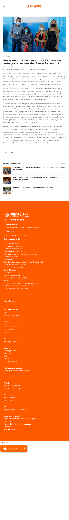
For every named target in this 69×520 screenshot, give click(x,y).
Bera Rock (7, 353)
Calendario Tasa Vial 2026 (13, 251)
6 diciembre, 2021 (8, 67)
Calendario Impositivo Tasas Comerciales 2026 (20, 254)
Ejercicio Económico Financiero (15, 265)
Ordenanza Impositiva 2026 (14, 246)
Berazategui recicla (10, 341)
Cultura (7, 348)
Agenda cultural (9, 397)
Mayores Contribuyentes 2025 (14, 275)
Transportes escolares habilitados (16, 288)
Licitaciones (8, 273)
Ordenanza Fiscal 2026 (12, 243)
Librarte (6, 359)
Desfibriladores (9, 329)
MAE (5, 356)
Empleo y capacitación (12, 386)
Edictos (6, 280)
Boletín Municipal (10, 270)
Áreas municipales (10, 224)
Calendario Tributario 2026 (13, 249)
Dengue (6, 332)
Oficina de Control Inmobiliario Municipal (19, 419)
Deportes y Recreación (12, 416)
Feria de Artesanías (10, 361)
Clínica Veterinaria (10, 327)
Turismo (7, 427)
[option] (34, 180)
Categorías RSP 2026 (11, 257)
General (7, 57)
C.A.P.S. (6, 324)
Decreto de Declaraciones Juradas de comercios (21, 283)
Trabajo (7, 383)
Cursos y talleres (10, 351)
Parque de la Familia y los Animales (17, 424)
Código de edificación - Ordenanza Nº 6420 (19, 286)
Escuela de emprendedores (13, 388)
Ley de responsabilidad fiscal (14, 267)
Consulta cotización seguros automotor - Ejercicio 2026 (23, 262)
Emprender (8, 400)
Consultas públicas (10, 259)
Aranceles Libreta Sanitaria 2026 (15, 278)
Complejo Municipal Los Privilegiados (17, 371)
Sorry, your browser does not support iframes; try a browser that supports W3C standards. (16, 468)
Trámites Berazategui (11, 315)
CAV (5, 312)
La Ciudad (7, 421)
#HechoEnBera (9, 429)
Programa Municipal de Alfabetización (17, 409)
